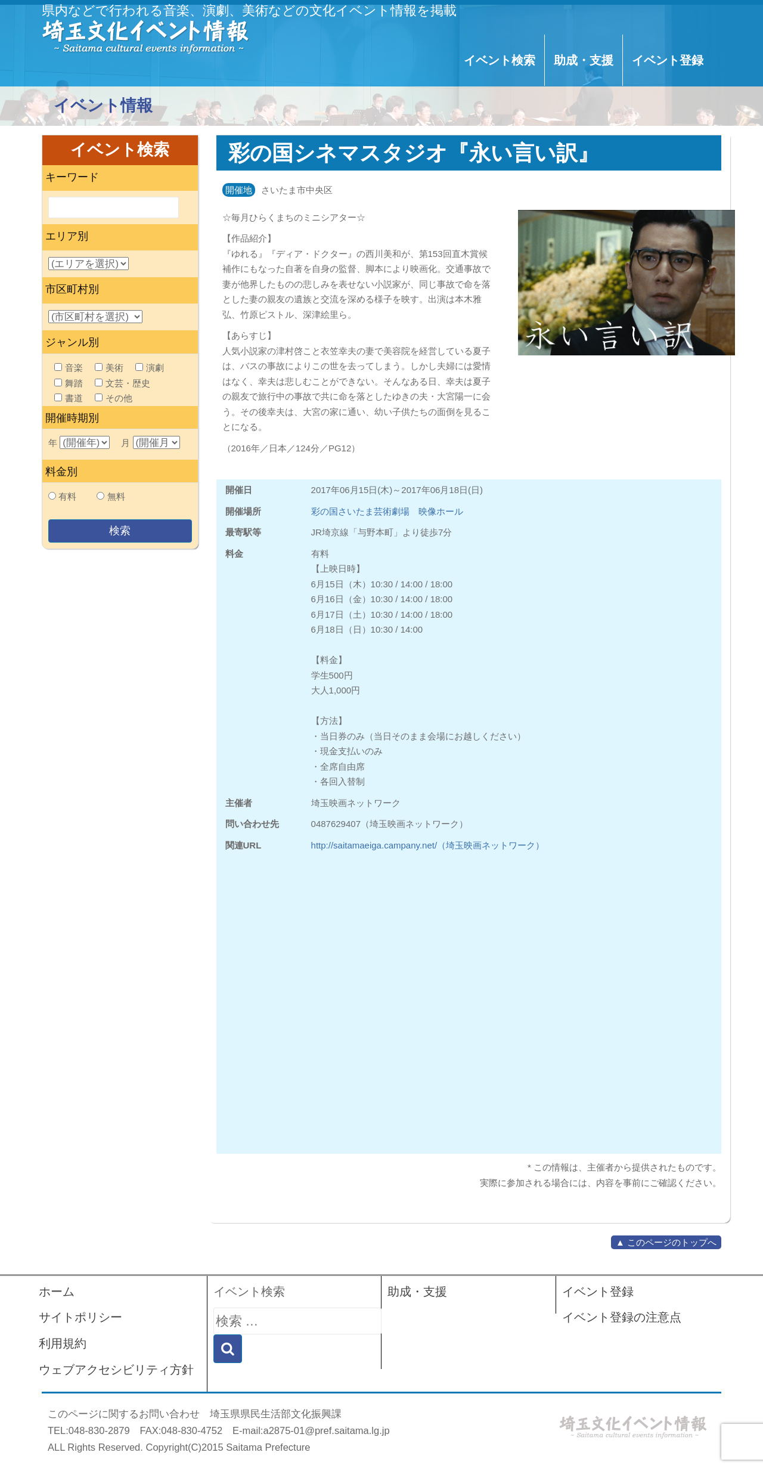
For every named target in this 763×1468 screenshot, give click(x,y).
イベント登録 (667, 60)
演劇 (149, 368)
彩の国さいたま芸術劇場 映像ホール (387, 511)
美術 (109, 368)
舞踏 (68, 383)
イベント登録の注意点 (621, 1317)
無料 (116, 496)
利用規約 (62, 1343)
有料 (67, 496)
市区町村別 (72, 289)
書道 (68, 398)
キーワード (72, 177)
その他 (113, 398)
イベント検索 (499, 60)
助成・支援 (583, 60)
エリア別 (66, 236)
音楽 (68, 368)
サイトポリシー (80, 1317)
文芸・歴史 (122, 383)
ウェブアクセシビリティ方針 (116, 1369)
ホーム (57, 1291)
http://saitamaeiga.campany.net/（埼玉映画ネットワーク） (428, 845)
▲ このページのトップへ (666, 1242)
